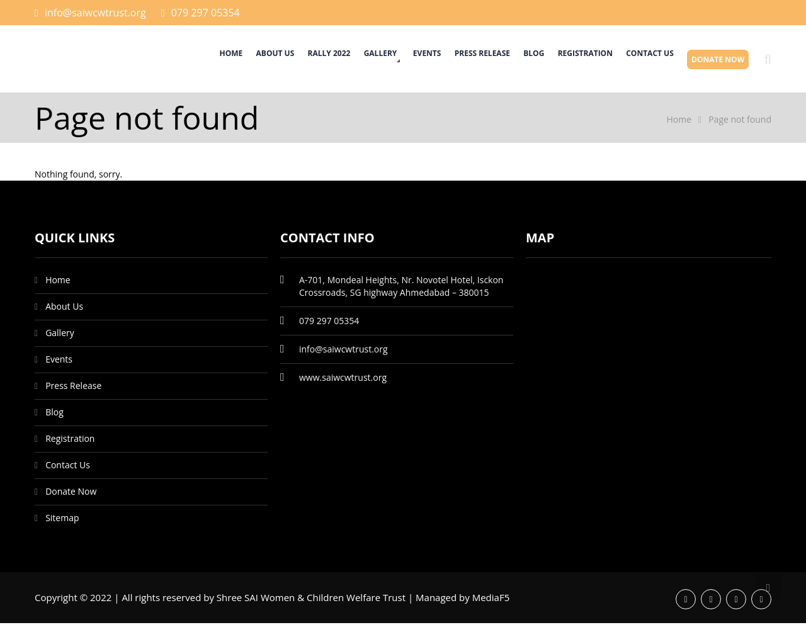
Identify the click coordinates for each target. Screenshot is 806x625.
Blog (514, 59)
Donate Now (715, 59)
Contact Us (642, 59)
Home (178, 59)
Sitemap (62, 520)
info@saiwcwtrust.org (95, 13)
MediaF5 (491, 599)
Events (397, 59)
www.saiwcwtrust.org (343, 379)
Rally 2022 (286, 59)
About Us (227, 59)
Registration (571, 59)
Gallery (343, 59)
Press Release (457, 59)
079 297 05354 (205, 13)
